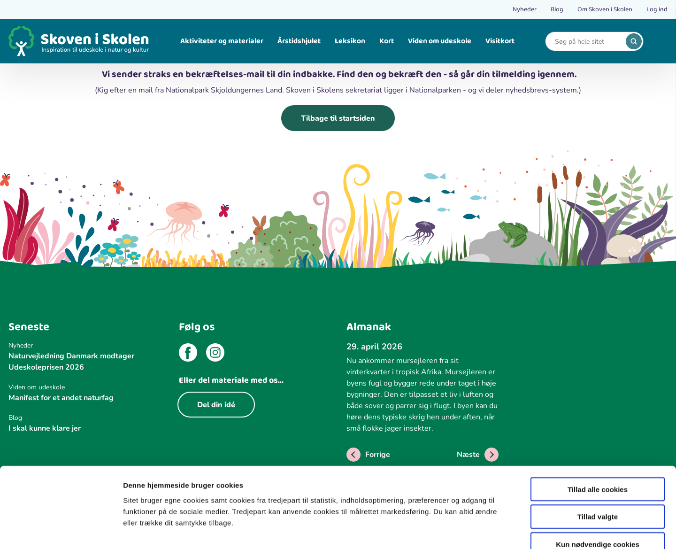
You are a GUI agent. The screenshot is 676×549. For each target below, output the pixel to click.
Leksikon (350, 41)
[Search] (587, 41)
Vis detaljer (488, 530)
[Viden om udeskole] (84, 387)
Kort (386, 41)
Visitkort (500, 41)
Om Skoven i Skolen (604, 9)
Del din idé (216, 405)
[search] (634, 41)
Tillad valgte (597, 461)
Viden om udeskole (439, 41)
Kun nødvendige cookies (597, 489)
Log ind (657, 9)
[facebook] (188, 354)
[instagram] (215, 354)
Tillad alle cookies (598, 434)
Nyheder (525, 9)
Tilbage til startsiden (338, 118)
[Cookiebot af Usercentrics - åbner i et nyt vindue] (61, 531)
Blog (557, 9)
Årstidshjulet (299, 41)
